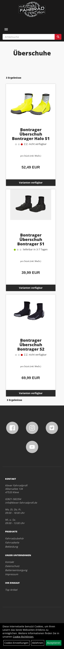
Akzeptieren (53, 642)
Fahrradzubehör (14, 538)
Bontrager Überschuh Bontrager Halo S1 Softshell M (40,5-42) (31, 136)
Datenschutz (12, 566)
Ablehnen (37, 642)
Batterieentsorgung (16, 570)
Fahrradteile (12, 542)
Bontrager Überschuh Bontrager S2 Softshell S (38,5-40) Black (30, 349)
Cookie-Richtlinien (23, 636)
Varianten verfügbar (30, 182)
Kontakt (9, 562)
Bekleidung (11, 546)
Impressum (11, 574)
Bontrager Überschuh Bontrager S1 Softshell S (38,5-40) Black (30, 243)
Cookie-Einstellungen (16, 642)
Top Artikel (11, 589)
